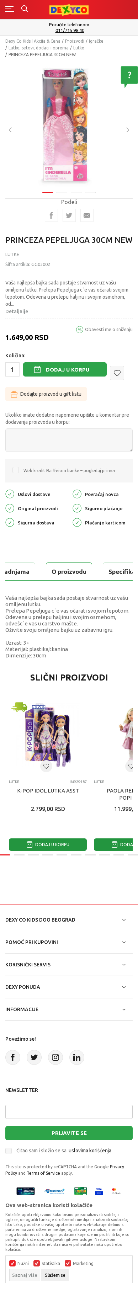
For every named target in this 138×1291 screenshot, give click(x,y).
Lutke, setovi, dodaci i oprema (39, 48)
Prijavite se (69, 1133)
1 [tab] (47, 187)
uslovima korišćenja (90, 1150)
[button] (117, 373)
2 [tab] (62, 187)
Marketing (83, 1263)
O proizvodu (69, 571)
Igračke (96, 41)
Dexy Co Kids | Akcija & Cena (32, 41)
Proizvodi (74, 41)
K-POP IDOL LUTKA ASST (48, 791)
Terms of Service (43, 1173)
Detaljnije (16, 311)
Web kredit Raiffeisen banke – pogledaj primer (69, 470)
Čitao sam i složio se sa (63, 1150)
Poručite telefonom (69, 24)
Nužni (23, 1263)
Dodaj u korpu (67, 370)
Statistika (51, 1263)
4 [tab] (90, 187)
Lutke (78, 48)
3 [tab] (76, 187)
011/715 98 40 (69, 30)
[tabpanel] (69, 122)
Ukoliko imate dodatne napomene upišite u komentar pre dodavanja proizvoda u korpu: (67, 418)
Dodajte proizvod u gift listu (46, 394)
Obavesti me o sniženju (109, 329)
